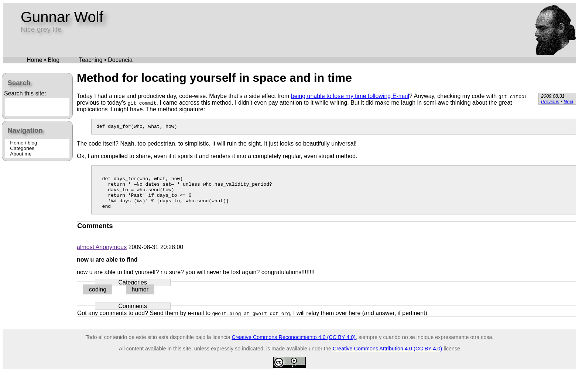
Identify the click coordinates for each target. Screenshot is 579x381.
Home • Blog (43, 60)
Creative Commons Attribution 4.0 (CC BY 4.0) (387, 357)
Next (568, 101)
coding (97, 298)
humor (140, 298)
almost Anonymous (102, 256)
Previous (550, 101)
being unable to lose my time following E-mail (350, 96)
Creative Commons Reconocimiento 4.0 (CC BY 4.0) (294, 346)
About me (20, 154)
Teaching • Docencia (106, 60)
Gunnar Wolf (62, 17)
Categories (22, 148)
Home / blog (23, 143)
